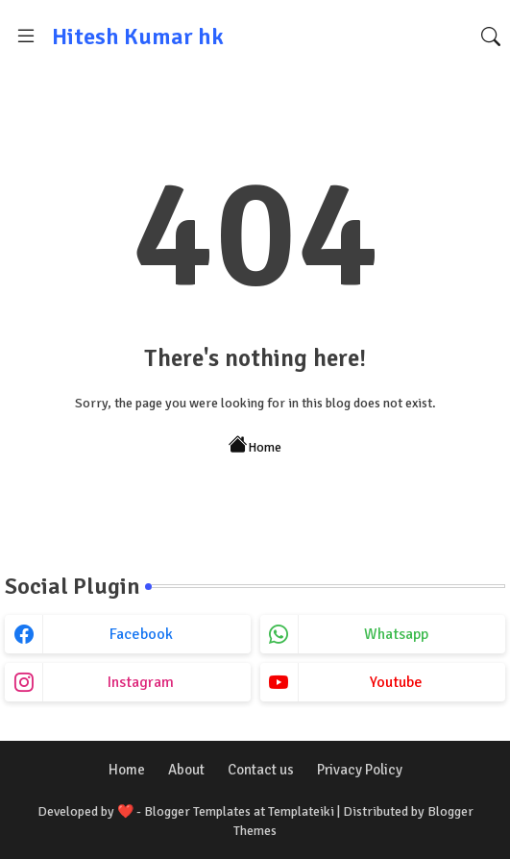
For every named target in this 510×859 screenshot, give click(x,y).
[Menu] (26, 36)
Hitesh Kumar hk (138, 36)
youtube (396, 682)
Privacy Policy (359, 769)
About (186, 769)
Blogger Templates (197, 811)
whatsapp (396, 634)
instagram (141, 682)
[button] (491, 36)
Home (255, 445)
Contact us (261, 769)
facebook (141, 634)
